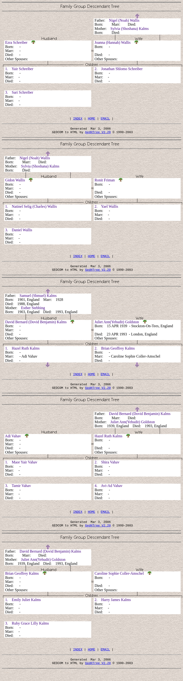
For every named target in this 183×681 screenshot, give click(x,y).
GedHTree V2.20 (98, 134)
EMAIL (105, 119)
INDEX (77, 119)
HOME (91, 119)
